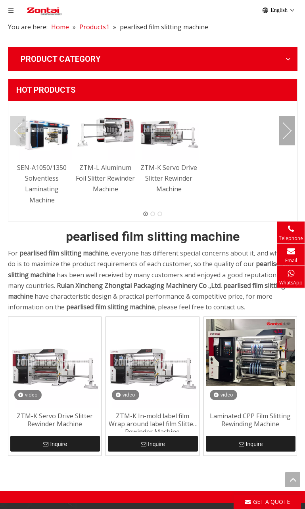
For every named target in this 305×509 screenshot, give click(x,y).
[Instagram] (63, 472)
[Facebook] (14, 472)
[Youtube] (46, 472)
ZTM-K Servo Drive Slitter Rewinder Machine (116, 251)
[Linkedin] (30, 472)
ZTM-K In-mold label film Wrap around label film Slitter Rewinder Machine (189, 251)
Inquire (117, 273)
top (292, 479)
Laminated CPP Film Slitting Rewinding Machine (263, 251)
